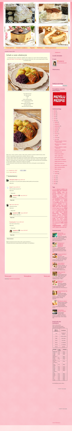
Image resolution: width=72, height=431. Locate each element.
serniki (53, 218)
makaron (54, 205)
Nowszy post (8, 276)
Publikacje (40, 47)
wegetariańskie (56, 225)
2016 (55, 177)
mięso (11, 172)
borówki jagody (55, 190)
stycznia (56, 173)
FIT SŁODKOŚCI (56, 200)
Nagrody (32, 47)
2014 (55, 181)
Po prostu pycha (13, 222)
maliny (62, 205)
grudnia (56, 122)
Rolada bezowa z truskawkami (61, 282)
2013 (55, 183)
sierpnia (56, 129)
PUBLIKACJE (55, 216)
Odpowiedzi (13, 193)
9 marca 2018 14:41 (15, 204)
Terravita (59, 221)
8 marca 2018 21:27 (16, 187)
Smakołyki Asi (16, 5)
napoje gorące (61, 208)
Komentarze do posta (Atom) (14, 278)
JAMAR (53, 202)
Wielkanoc (65, 225)
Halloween (54, 201)
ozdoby (66, 209)
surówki (61, 218)
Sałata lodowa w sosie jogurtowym (61, 165)
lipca (56, 131)
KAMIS (57, 202)
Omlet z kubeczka (58, 169)
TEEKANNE (56, 221)
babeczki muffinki (61, 189)
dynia (61, 198)
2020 (55, 116)
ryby (62, 217)
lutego (56, 171)
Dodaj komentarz (10, 238)
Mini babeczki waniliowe (62, 301)
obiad (13, 172)
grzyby (65, 200)
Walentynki (54, 224)
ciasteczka (59, 193)
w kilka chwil (63, 223)
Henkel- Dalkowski (59, 201)
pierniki (63, 210)
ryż (63, 217)
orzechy (59, 209)
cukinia (66, 194)
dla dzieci (61, 197)
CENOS (54, 192)
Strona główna (10, 47)
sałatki (65, 217)
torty (53, 222)
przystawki (65, 214)
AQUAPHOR (54, 189)
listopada (56, 124)
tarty (53, 221)
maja (56, 135)
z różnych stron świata (60, 227)
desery (65, 196)
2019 (55, 118)
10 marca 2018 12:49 (20, 222)
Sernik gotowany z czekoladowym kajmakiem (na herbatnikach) (61, 245)
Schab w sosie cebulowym (59, 163)
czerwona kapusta (18, 59)
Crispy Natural (60, 194)
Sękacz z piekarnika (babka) (60, 167)
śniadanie (65, 220)
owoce (62, 209)
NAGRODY (54, 208)
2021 (55, 114)
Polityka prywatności (50, 47)
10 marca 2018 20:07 (24, 212)
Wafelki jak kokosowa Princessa (60, 161)
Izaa (10, 204)
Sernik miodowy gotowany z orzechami (62, 311)
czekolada (54, 196)
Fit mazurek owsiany (58, 151)
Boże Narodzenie (63, 190)
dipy (58, 197)
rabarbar (65, 216)
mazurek (65, 205)
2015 (55, 179)
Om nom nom (54, 209)
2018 (55, 120)
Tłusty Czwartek (64, 221)
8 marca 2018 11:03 (21, 179)
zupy (66, 227)
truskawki (57, 222)
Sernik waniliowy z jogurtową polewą (61, 264)
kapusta (60, 202)
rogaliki (59, 217)
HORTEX (65, 201)
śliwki (61, 219)
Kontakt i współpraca (21, 47)
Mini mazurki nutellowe (59, 157)
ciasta (59, 192)
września (56, 127)
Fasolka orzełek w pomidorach (60, 159)
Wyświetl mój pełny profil (62, 62)
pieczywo (59, 210)
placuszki (65, 212)
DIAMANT (54, 197)
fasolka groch (64, 198)
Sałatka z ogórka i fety (59, 155)
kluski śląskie (11, 59)
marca (56, 139)
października (57, 126)
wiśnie (53, 227)
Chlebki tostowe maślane (59, 153)
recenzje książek (55, 217)
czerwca (56, 133)
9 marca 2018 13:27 (23, 195)
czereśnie (60, 196)
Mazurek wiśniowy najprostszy (60, 150)
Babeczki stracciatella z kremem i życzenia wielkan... (61, 142)
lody (66, 203)
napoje (58, 208)
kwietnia (56, 137)
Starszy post (47, 276)
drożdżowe (57, 198)
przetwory (59, 214)
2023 (55, 111)
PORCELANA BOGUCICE (59, 213)
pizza (61, 212)
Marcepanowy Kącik (13, 179)
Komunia (65, 202)
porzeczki (54, 214)
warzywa (65, 224)
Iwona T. (11, 187)
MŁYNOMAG (64, 206)
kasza (63, 202)
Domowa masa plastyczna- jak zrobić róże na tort (62, 234)
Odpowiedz (12, 183)
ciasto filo (63, 193)
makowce (58, 205)
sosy (16, 172)
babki (66, 189)
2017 (55, 175)
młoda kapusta (58, 206)
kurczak (59, 203)
